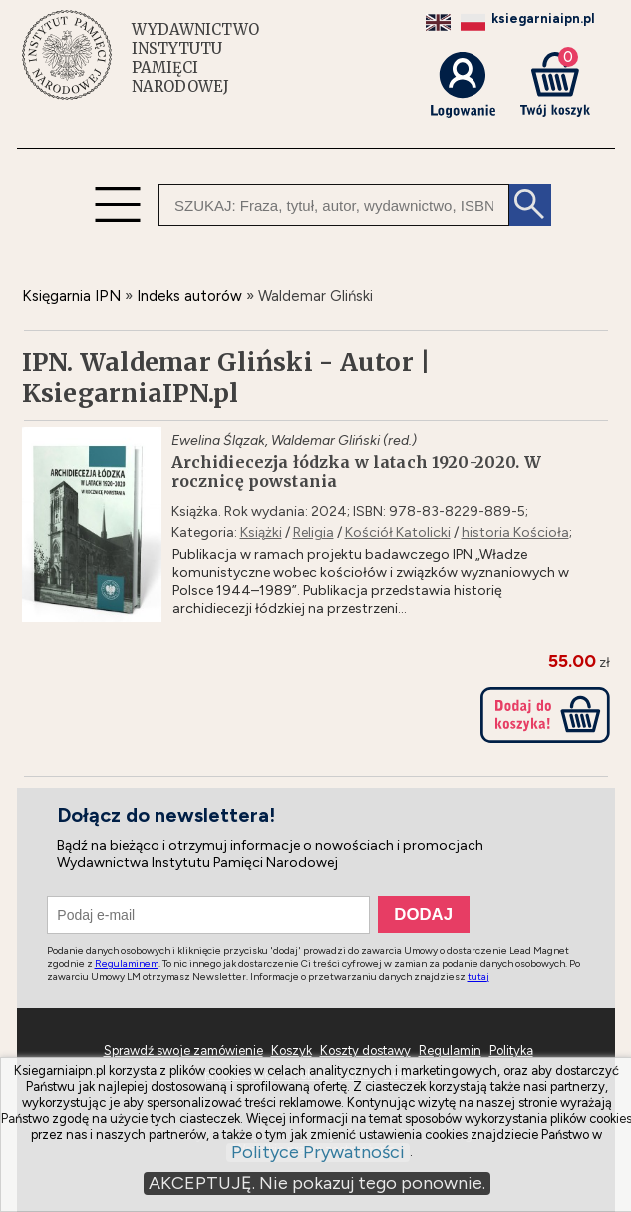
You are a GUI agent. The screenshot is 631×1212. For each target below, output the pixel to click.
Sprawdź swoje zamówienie (183, 1050)
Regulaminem (126, 963)
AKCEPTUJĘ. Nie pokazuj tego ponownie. (317, 1183)
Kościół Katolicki (398, 532)
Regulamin (450, 1050)
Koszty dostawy (365, 1050)
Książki (261, 532)
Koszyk (291, 1050)
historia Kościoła (515, 532)
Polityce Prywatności (318, 1152)
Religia (313, 532)
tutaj (478, 976)
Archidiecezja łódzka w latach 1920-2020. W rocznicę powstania (356, 472)
